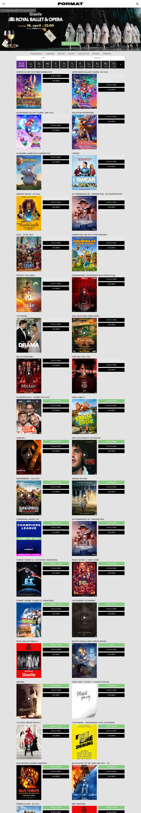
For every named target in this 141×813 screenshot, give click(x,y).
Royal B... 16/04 (56, 645)
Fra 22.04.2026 (56, 685)
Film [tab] (42, 58)
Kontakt (71, 54)
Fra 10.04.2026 (56, 401)
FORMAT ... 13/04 (56, 604)
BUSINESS (96, 54)
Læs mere (56, 81)
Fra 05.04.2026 (56, 441)
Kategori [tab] (97, 58)
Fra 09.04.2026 (111, 563)
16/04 (111, 645)
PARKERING (107, 54)
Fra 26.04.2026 (111, 685)
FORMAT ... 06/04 (56, 563)
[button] (10, 45)
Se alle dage (56, 76)
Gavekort (61, 54)
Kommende (50, 54)
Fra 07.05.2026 (56, 767)
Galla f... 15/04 (111, 604)
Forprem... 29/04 (56, 726)
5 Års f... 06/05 (111, 726)
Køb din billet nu (70, 43)
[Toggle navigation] (3, 4)
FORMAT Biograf (66, 4)
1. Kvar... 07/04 (56, 523)
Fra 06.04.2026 (111, 482)
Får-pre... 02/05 (56, 807)
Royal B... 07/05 (111, 807)
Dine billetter (83, 54)
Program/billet (36, 54)
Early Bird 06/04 (111, 401)
